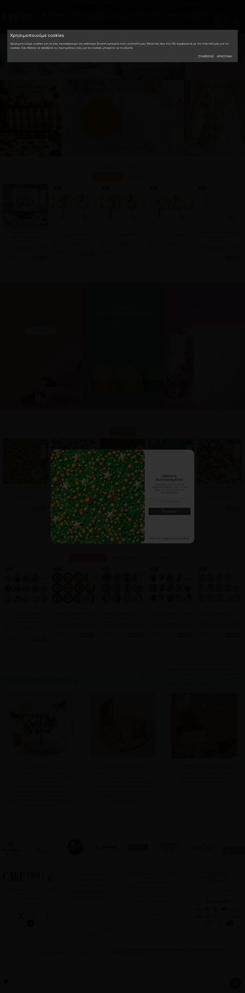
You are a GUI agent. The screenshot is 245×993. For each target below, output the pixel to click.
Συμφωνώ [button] (206, 56)
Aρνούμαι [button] (224, 56)
